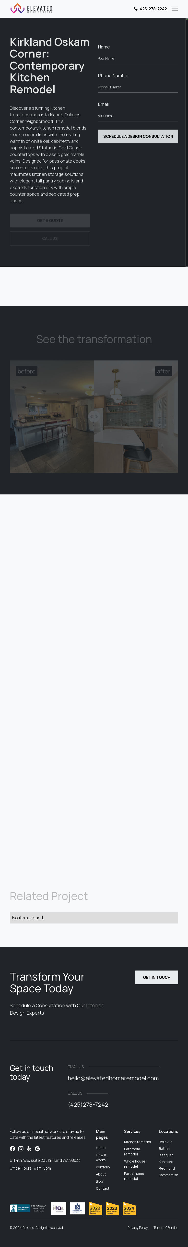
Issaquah (166, 1155)
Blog (99, 1181)
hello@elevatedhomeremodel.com (113, 1078)
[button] (174, 9)
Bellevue (166, 1141)
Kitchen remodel (137, 1141)
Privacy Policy (138, 1227)
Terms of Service (165, 1227)
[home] (30, 8)
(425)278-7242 (88, 1104)
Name (104, 48)
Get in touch (156, 977)
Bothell (164, 1148)
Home (101, 1147)
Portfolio (103, 1167)
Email (103, 105)
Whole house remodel (134, 1164)
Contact (102, 1188)
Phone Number (113, 77)
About (101, 1174)
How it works (101, 1157)
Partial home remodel (134, 1176)
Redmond (167, 1168)
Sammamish (168, 1175)
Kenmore (166, 1161)
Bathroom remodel (132, 1151)
